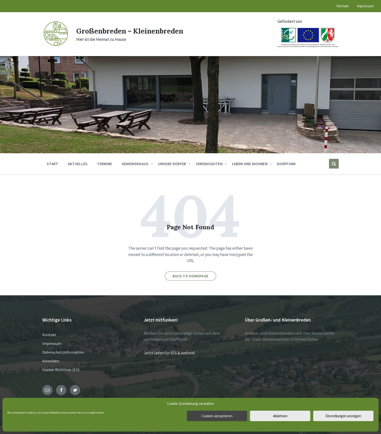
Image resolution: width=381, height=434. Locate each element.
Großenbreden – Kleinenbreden (132, 30)
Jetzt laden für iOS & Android (169, 353)
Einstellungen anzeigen (343, 416)
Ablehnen (280, 416)
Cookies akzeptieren (217, 416)
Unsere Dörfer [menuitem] (172, 163)
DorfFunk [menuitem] (286, 163)
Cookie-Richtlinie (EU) (60, 369)
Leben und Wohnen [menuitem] (250, 163)
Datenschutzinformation (63, 352)
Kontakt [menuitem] (343, 6)
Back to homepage (190, 276)
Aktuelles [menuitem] (78, 163)
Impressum (51, 343)
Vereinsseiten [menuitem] (209, 163)
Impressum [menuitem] (365, 6)
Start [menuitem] (52, 163)
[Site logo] (55, 45)
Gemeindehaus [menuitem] (135, 163)
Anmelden (50, 360)
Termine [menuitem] (104, 163)
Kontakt (49, 334)
